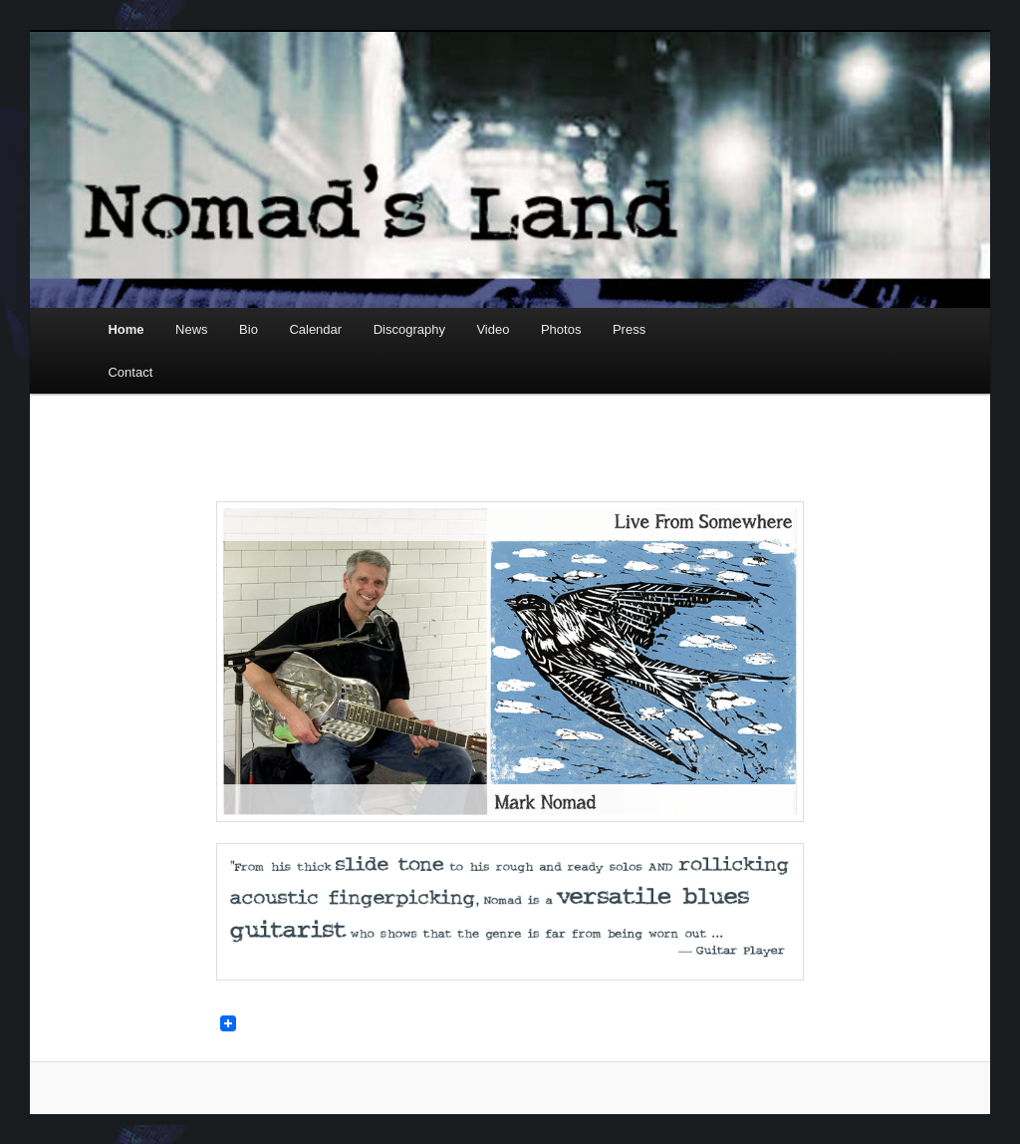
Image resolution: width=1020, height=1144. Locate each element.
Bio (248, 329)
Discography (409, 329)
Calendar (315, 329)
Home (125, 329)
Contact (130, 372)
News (191, 329)
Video (492, 329)
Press (629, 329)
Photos (561, 329)
